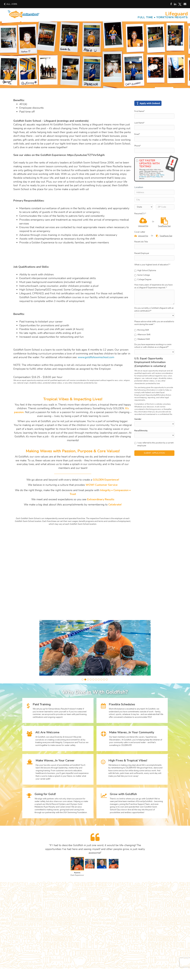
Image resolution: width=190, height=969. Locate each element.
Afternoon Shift (142, 334)
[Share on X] (179, 4)
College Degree (142, 279)
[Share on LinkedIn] (175, 4)
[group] (95, 648)
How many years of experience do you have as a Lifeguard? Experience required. (153, 286)
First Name (139, 111)
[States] (143, 206)
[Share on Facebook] (171, 4)
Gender (137, 419)
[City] (154, 199)
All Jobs (10, 4)
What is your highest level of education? (152, 264)
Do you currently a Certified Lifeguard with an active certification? (154, 309)
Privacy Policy (155, 177)
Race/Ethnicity (141, 430)
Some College (142, 275)
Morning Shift (141, 330)
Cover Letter (139, 232)
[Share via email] (185, 4)
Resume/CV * (140, 213)
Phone (137, 145)
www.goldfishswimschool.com (96, 357)
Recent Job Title (141, 241)
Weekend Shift (142, 339)
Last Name (139, 123)
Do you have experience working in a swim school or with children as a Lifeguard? (152, 346)
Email (137, 134)
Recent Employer (141, 253)
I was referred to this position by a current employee (154, 444)
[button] (83, 679)
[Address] (154, 192)
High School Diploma (145, 270)
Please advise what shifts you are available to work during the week (154, 323)
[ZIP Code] (165, 206)
